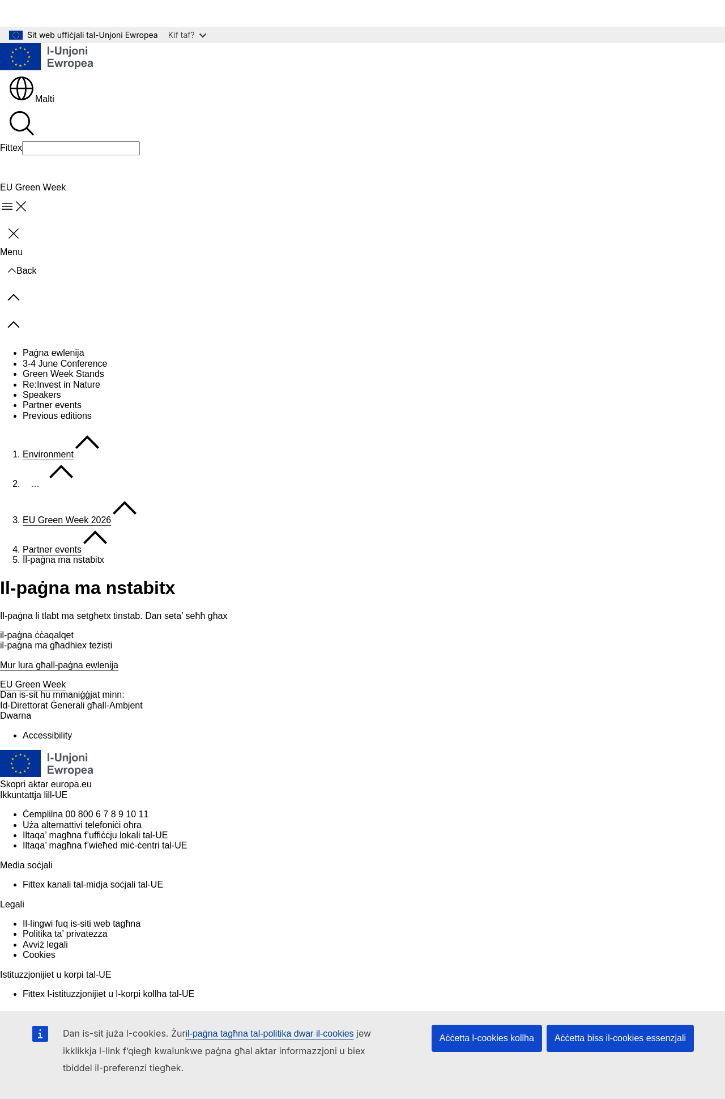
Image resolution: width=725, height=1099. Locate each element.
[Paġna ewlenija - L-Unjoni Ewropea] (47, 58)
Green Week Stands (63, 374)
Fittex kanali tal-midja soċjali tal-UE (93, 884)
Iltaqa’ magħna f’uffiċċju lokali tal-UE (95, 835)
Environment (48, 454)
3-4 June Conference (65, 363)
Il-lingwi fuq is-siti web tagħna (81, 923)
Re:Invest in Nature (61, 384)
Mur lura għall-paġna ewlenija (59, 665)
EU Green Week (33, 684)
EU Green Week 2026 (67, 520)
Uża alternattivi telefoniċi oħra (82, 825)
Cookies (39, 955)
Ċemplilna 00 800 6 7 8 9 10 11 (85, 814)
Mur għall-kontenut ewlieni (60, 13)
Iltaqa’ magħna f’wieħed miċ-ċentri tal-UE (105, 845)
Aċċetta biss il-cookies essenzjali (620, 1038)
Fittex (11, 147)
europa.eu (71, 784)
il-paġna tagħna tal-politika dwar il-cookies (270, 1033)
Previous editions (57, 416)
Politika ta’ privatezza (65, 934)
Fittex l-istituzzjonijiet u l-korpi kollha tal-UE (108, 994)
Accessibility (47, 735)
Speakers (42, 395)
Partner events (52, 405)
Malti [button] (31, 99)
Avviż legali (45, 944)
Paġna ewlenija (53, 353)
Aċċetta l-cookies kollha (487, 1038)
